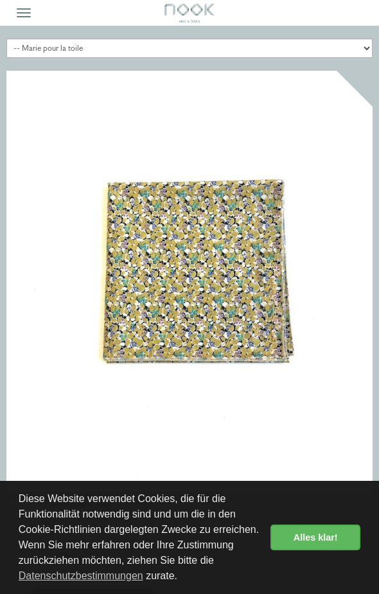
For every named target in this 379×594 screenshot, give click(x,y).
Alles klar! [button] (316, 537)
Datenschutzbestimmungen (81, 575)
